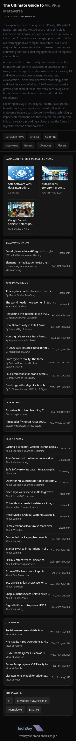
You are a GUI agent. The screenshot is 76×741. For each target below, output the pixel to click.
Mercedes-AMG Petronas (32, 701)
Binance (34, 709)
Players (62, 145)
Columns (50, 136)
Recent (28, 145)
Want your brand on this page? (38, 736)
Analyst (34, 136)
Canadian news (14, 136)
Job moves (45, 145)
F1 (9, 701)
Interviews (11, 145)
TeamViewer (15, 709)
